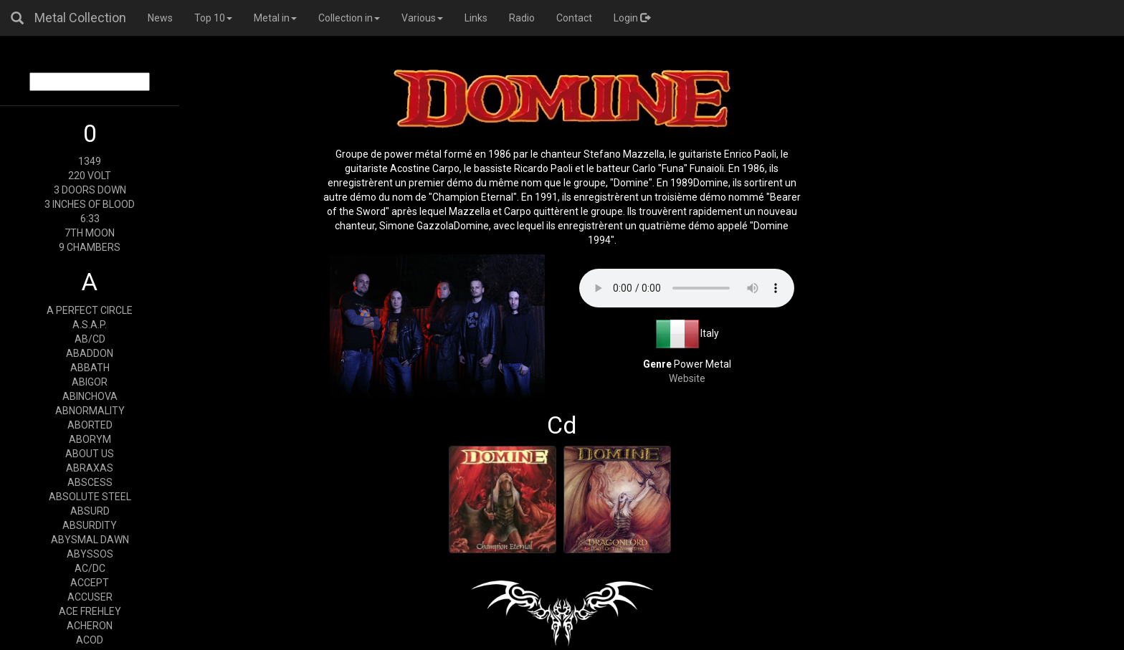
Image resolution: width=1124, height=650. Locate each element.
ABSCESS (90, 482)
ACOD (89, 640)
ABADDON (89, 353)
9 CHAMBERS (89, 247)
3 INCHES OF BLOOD (89, 204)
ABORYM (90, 439)
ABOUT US (89, 453)
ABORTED (90, 425)
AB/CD (90, 339)
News (160, 18)
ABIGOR (90, 382)
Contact (574, 18)
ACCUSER (90, 597)
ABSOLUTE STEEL (90, 496)
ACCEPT (89, 582)
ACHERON (90, 625)
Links (476, 18)
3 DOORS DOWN (90, 190)
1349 (89, 161)
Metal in (275, 18)
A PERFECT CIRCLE (90, 310)
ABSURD (90, 511)
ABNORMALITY (90, 410)
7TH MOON (90, 233)
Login (632, 18)
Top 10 (213, 18)
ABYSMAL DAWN (90, 539)
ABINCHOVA (90, 396)
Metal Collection (80, 17)
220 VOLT (89, 175)
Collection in (349, 18)
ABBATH (90, 367)
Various (422, 18)
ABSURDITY (89, 525)
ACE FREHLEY (90, 611)
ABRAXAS (89, 468)
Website (687, 378)
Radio (522, 18)
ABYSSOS (90, 554)
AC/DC (90, 568)
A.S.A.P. (89, 324)
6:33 (90, 218)
